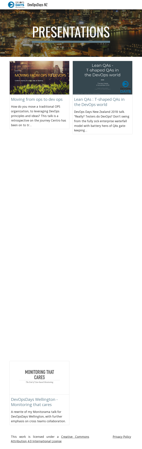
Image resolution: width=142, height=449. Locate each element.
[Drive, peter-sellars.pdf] (102, 205)
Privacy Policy (122, 437)
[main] (71, 33)
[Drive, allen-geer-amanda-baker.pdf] (102, 294)
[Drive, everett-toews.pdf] (39, 205)
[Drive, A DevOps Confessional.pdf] (102, 379)
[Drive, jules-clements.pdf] (39, 339)
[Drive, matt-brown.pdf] (102, 160)
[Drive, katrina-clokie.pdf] (39, 250)
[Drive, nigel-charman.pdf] (102, 339)
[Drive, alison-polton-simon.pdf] (102, 250)
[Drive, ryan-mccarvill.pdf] (39, 160)
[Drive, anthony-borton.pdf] (39, 294)
